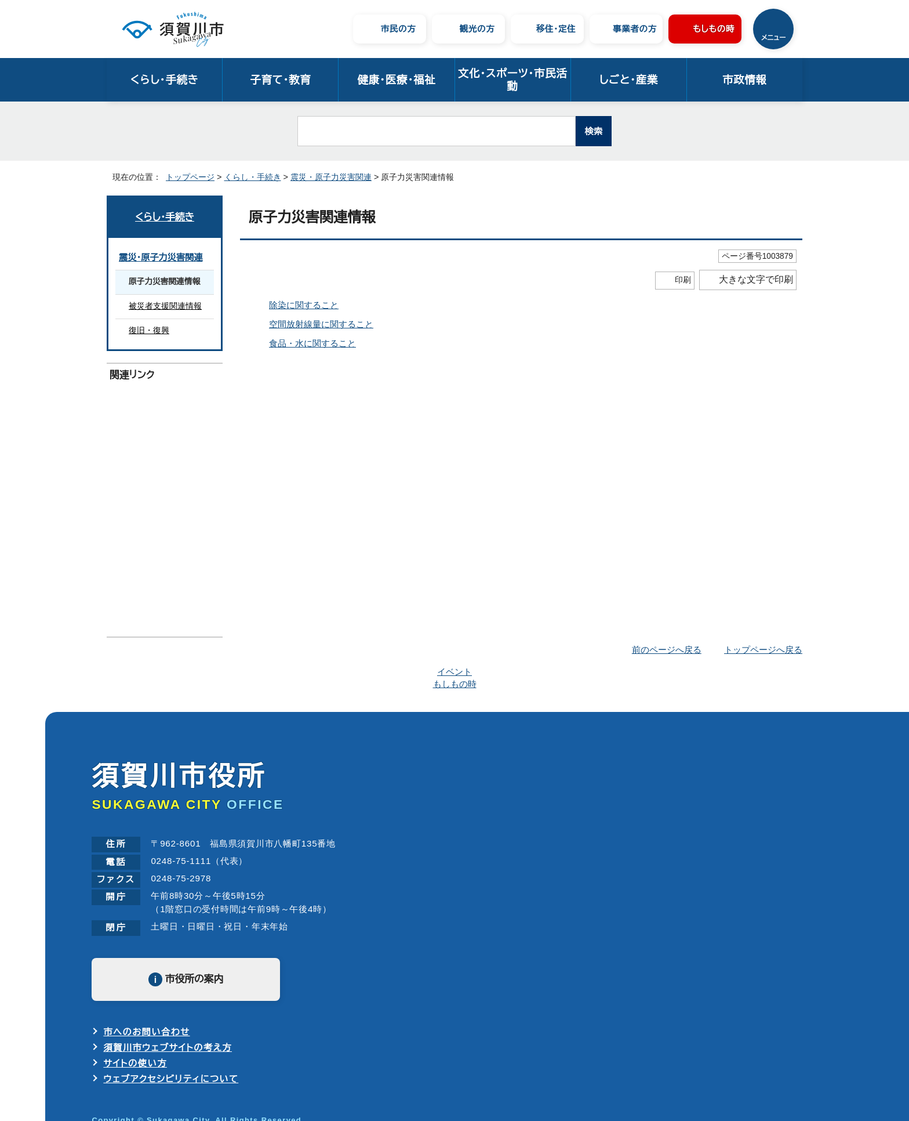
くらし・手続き (164, 80)
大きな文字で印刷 (756, 279)
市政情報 (745, 80)
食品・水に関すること (309, 343)
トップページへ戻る (765, 649)
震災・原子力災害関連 (322, 177)
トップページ (186, 177)
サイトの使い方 (135, 1003)
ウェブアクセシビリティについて (172, 1017)
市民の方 (398, 28)
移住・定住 (556, 28)
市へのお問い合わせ (146, 974)
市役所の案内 (194, 922)
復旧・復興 (147, 331)
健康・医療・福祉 (396, 80)
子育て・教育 (280, 80)
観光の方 (477, 28)
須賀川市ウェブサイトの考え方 (167, 988)
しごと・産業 (628, 80)
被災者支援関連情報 (165, 306)
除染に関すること (303, 305)
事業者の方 (634, 28)
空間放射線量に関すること (320, 324)
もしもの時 (714, 28)
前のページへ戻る (669, 649)
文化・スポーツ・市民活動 (512, 80)
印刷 (683, 280)
